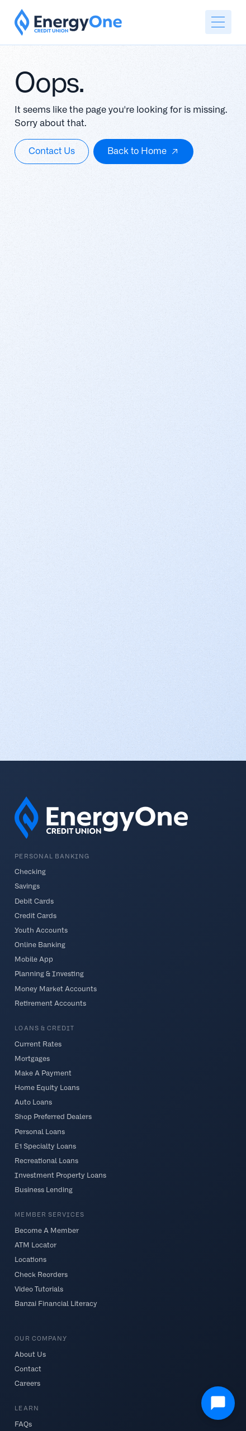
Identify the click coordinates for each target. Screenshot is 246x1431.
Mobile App (34, 959)
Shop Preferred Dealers (53, 1116)
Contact (28, 1369)
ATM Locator (35, 1245)
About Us (30, 1354)
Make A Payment (43, 1072)
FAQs (23, 1424)
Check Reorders (41, 1274)
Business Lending (44, 1189)
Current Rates (38, 1043)
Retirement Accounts (50, 1002)
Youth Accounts (41, 929)
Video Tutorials (39, 1288)
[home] (68, 22)
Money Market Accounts (56, 988)
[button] (218, 22)
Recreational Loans (46, 1160)
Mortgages (32, 1058)
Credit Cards (35, 915)
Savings (27, 886)
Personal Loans (40, 1131)
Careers (27, 1383)
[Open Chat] (218, 1403)
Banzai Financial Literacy (56, 1303)
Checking (30, 871)
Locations (30, 1259)
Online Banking (40, 944)
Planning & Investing (49, 973)
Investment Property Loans (60, 1175)
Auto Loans (33, 1102)
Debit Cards (34, 900)
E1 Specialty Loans (45, 1145)
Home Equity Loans (47, 1087)
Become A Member (47, 1230)
